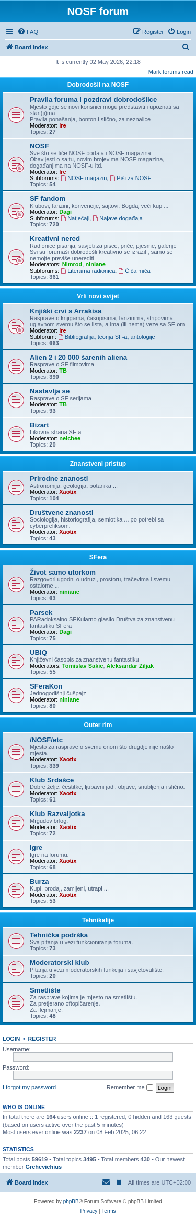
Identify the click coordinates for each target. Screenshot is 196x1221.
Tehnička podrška (59, 935)
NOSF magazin (84, 178)
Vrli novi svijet (98, 296)
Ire (62, 125)
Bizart (39, 425)
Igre (36, 847)
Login (11, 1039)
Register (42, 1039)
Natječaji (75, 218)
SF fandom (47, 198)
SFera (98, 557)
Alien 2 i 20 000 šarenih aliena (78, 357)
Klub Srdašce (52, 780)
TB (63, 370)
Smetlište (45, 990)
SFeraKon (46, 686)
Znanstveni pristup (98, 463)
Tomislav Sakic (82, 666)
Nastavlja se (50, 391)
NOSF (39, 146)
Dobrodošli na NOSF (98, 84)
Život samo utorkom (63, 572)
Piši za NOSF (130, 178)
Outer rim (98, 725)
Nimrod (72, 264)
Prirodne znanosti (59, 478)
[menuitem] (27, 32)
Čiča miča (134, 271)
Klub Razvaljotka (57, 814)
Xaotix (67, 492)
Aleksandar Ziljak (130, 666)
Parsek (41, 612)
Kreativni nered (55, 239)
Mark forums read (170, 72)
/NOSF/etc (46, 740)
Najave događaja (117, 218)
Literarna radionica (88, 271)
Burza (39, 881)
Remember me (130, 1087)
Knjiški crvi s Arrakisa (65, 311)
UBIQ (38, 652)
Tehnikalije (98, 920)
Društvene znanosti (62, 512)
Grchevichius (43, 1167)
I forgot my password (29, 1087)
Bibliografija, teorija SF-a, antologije (106, 337)
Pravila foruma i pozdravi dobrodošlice (93, 100)
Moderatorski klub (59, 962)
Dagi (65, 212)
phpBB (71, 1201)
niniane (95, 264)
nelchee (69, 438)
